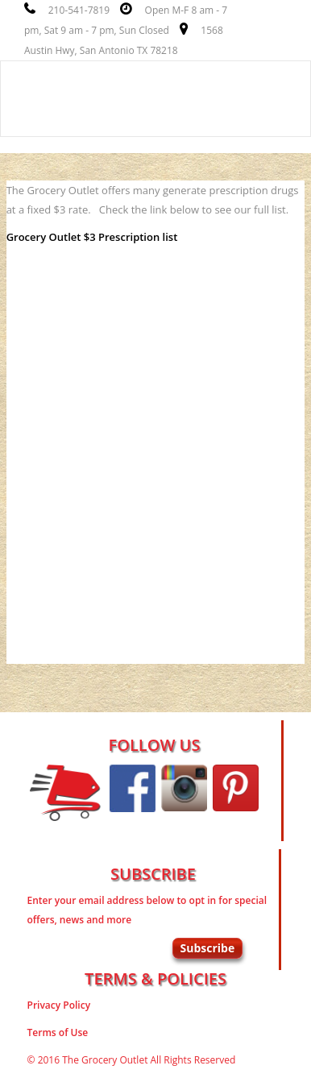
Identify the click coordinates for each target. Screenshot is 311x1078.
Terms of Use (58, 1032)
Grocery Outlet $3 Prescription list (92, 237)
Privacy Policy (59, 1005)
